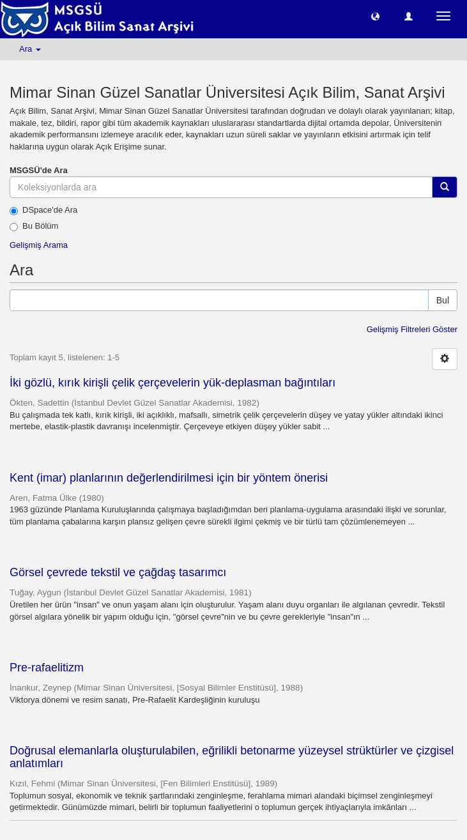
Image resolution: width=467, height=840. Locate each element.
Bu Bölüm (34, 226)
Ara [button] (30, 49)
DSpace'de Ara (43, 210)
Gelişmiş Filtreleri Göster (412, 329)
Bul (442, 300)
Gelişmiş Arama (39, 245)
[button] (375, 15)
